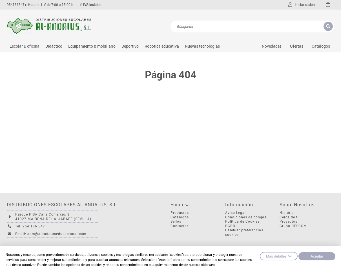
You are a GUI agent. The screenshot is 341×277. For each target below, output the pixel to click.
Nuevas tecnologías (202, 46)
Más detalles (278, 256)
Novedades (272, 46)
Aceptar (317, 256)
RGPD (230, 226)
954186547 (16, 5)
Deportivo (130, 46)
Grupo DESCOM (293, 226)
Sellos (175, 221)
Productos (179, 212)
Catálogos (321, 46)
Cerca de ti (289, 217)
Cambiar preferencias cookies (244, 232)
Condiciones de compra (246, 217)
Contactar (179, 226)
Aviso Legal (235, 212)
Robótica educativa (162, 46)
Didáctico (53, 46)
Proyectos (288, 221)
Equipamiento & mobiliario (92, 46)
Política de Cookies (242, 221)
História (287, 212)
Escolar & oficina (24, 46)
